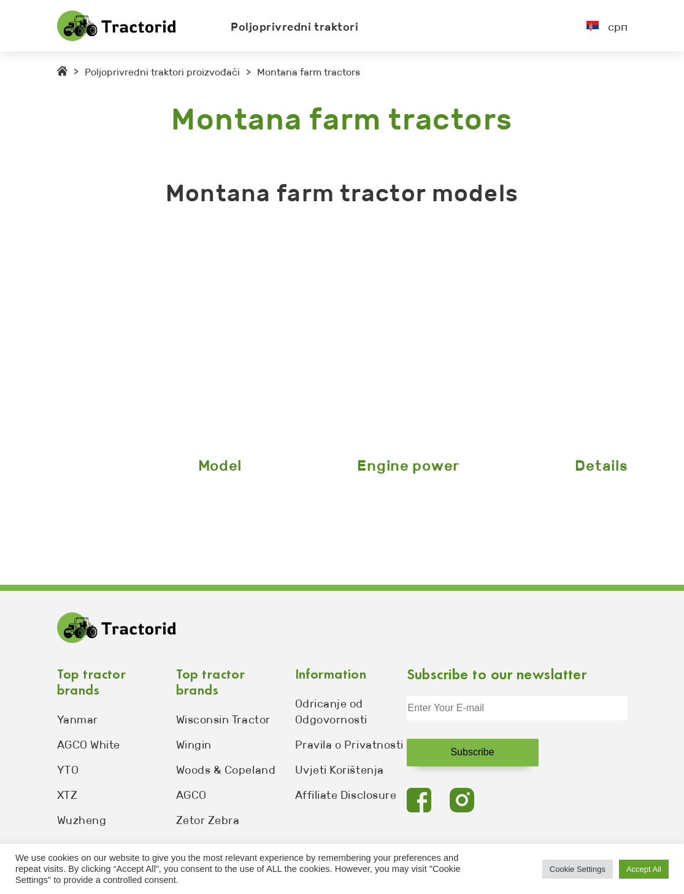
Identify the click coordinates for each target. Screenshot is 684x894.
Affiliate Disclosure (346, 795)
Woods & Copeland (226, 770)
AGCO (191, 795)
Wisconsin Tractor (223, 719)
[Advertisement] (342, 334)
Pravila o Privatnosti (349, 745)
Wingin (194, 745)
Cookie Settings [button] (577, 869)
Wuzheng (82, 820)
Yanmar (77, 719)
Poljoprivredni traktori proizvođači (162, 72)
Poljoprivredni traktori (294, 27)
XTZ (67, 795)
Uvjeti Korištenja (339, 770)
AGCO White (88, 745)
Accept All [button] (643, 869)
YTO (68, 770)
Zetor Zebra (208, 820)
